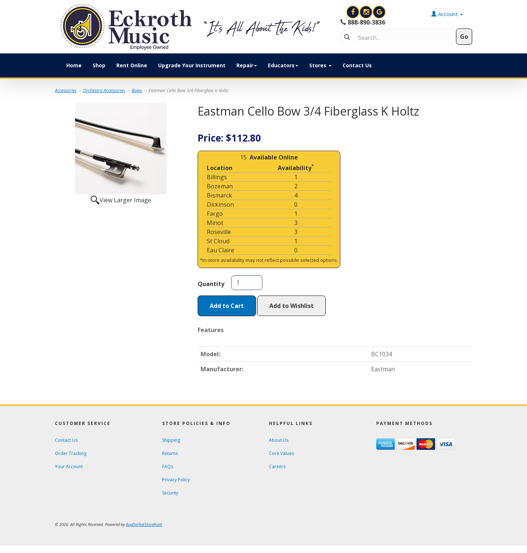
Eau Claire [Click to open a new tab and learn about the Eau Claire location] (220, 250)
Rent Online (131, 65)
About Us (278, 440)
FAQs (167, 466)
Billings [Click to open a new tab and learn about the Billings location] (217, 177)
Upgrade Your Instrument (191, 65)
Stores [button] (320, 65)
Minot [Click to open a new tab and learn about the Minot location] (215, 223)
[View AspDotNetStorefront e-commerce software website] (144, 524)
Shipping (171, 440)
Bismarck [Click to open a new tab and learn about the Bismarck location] (219, 195)
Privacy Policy (176, 480)
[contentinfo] (192, 27)
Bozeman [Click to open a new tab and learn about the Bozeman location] (220, 186)
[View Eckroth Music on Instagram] (366, 12)
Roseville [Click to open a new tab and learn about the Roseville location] (219, 232)
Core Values (281, 453)
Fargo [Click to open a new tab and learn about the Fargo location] (215, 214)
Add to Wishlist (291, 306)
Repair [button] (246, 65)
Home (74, 65)
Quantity (211, 284)
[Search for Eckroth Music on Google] (379, 12)
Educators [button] (283, 65)
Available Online (274, 157)
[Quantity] (246, 282)
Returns (170, 453)
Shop (99, 65)
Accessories (65, 90)
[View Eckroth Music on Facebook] (353, 12)
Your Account (69, 466)
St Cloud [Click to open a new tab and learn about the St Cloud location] (218, 241)
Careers (277, 466)
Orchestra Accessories (104, 90)
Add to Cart (227, 306)
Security (170, 493)
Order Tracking (70, 453)
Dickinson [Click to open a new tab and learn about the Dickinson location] (220, 204)
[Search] (401, 37)
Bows (137, 90)
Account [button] (447, 14)
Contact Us (357, 65)
